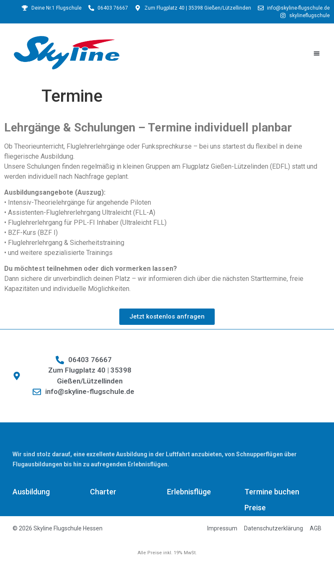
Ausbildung (31, 491)
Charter (103, 491)
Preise (255, 507)
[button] (316, 53)
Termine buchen (271, 491)
